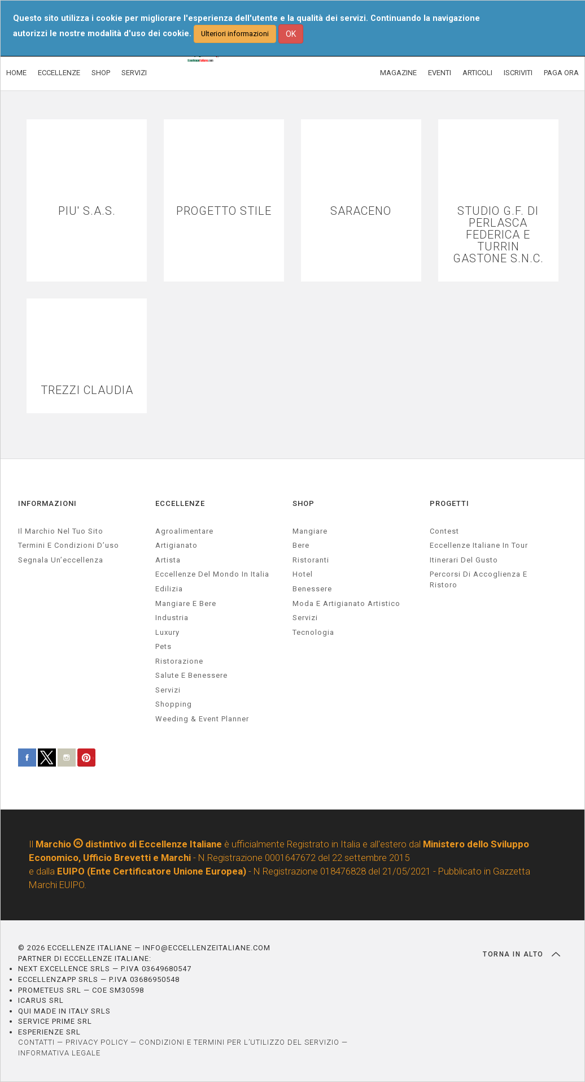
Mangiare (310, 531)
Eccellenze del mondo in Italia (212, 574)
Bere (300, 545)
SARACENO (360, 211)
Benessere (312, 589)
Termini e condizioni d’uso (68, 545)
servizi (168, 690)
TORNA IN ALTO (521, 954)
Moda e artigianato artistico (346, 603)
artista (168, 560)
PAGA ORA (561, 72)
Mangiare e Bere (185, 603)
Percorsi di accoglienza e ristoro (478, 579)
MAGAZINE (398, 72)
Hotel (302, 574)
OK (291, 33)
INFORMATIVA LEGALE (59, 1053)
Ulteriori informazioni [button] (235, 33)
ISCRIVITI (518, 72)
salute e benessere (191, 675)
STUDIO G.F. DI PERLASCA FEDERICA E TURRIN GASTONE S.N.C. (498, 235)
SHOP (100, 72)
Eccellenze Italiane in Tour (479, 545)
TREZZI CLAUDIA (87, 390)
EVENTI (439, 72)
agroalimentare (184, 531)
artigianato (176, 545)
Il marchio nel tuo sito (60, 531)
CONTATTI (36, 1042)
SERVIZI (134, 72)
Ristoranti (310, 560)
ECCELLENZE (59, 72)
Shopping (173, 704)
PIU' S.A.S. (87, 211)
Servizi (305, 617)
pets (163, 646)
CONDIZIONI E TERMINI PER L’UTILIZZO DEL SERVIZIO (239, 1042)
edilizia (169, 589)
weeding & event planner (202, 719)
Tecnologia (313, 632)
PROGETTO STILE (224, 211)
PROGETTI (449, 503)
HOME (16, 72)
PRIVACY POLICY (97, 1042)
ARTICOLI (477, 72)
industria (172, 617)
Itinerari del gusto (464, 560)
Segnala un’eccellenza (60, 560)
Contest (444, 531)
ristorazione (179, 661)
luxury (167, 632)
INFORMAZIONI (47, 503)
